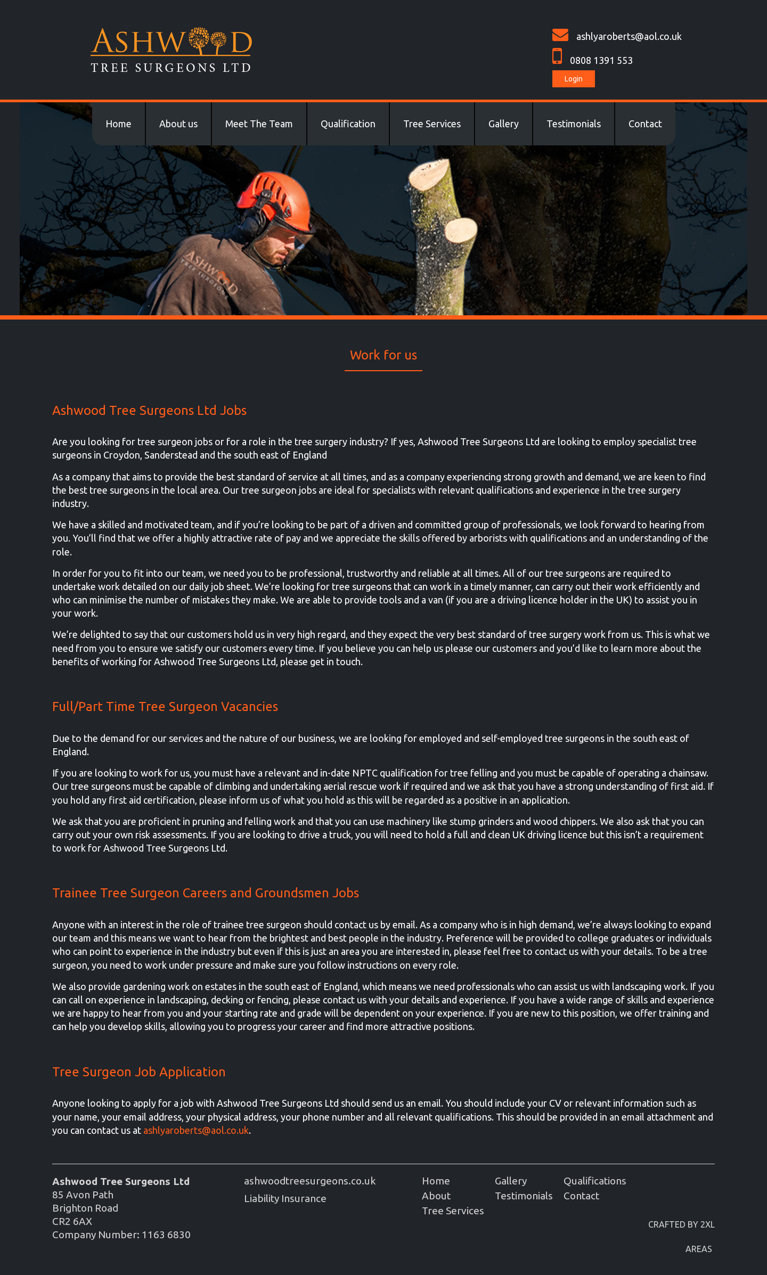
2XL (707, 1224)
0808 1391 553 (601, 60)
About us (178, 123)
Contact (645, 123)
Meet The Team (259, 123)
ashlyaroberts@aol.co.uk (629, 36)
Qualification (348, 123)
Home (118, 123)
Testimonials (573, 123)
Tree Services (432, 123)
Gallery (503, 123)
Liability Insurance (285, 1198)
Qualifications (595, 1181)
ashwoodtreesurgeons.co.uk (310, 1181)
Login (574, 79)
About (436, 1196)
